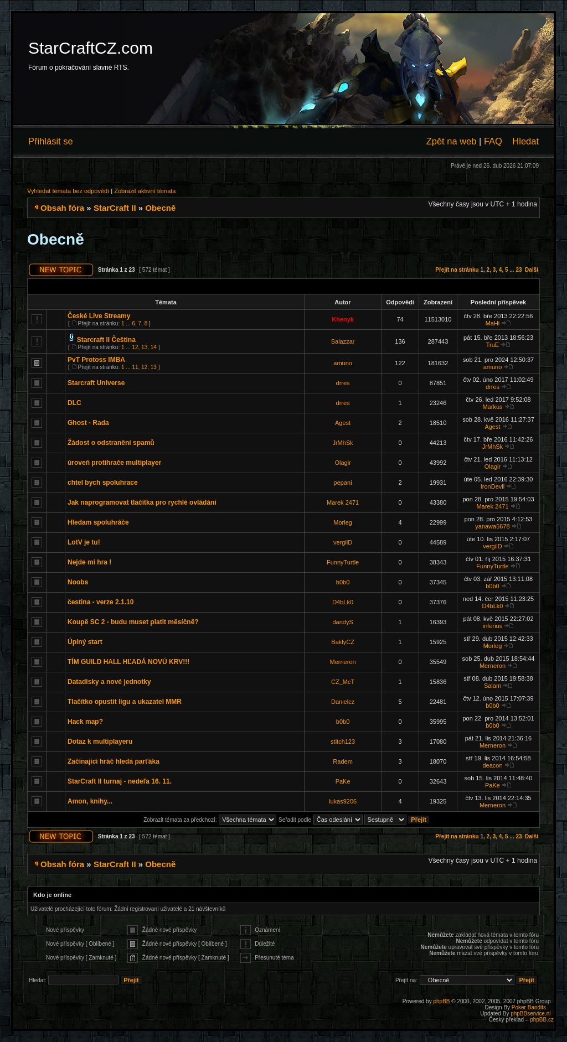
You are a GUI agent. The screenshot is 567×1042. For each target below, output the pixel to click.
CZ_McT (342, 681)
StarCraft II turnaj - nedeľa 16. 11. (120, 781)
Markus (492, 406)
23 (519, 270)
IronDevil (492, 486)
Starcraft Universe (96, 383)
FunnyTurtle (343, 562)
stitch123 (343, 741)
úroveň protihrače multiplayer (114, 462)
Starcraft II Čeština (106, 340)
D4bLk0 (342, 602)
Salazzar (343, 341)
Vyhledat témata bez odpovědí (68, 191)
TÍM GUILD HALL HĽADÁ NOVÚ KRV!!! (128, 662)
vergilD (342, 542)
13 (144, 347)
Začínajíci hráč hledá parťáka (113, 761)
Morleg (342, 522)
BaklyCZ (342, 642)
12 (135, 347)
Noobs (78, 582)
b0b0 (342, 582)
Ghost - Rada (88, 423)
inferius (492, 626)
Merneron (343, 662)
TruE (492, 344)
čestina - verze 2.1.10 (100, 602)
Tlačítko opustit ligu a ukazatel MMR (125, 702)
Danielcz (342, 701)
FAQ (493, 141)
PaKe (343, 781)
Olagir (342, 462)
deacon (492, 765)
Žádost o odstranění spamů (111, 443)
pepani (343, 482)
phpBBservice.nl (530, 1013)
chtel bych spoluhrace (103, 482)
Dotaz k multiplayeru (100, 741)
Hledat (525, 141)
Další (531, 270)
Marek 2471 (343, 502)
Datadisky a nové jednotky (109, 682)
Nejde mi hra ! (89, 562)
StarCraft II (115, 207)
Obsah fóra (62, 207)
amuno (342, 363)
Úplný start (85, 642)
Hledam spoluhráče (98, 522)
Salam (492, 685)
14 (154, 347)
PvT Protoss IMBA (96, 360)
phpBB (441, 1001)
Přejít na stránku (456, 270)
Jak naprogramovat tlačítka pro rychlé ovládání (142, 502)
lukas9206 (343, 801)
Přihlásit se (50, 141)
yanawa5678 (492, 526)
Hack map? (85, 721)
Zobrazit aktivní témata (145, 191)
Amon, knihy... (90, 801)
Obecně (160, 207)
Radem (342, 761)
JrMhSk (342, 442)
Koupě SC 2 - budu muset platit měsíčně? (133, 622)
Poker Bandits (529, 1007)
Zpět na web (451, 141)
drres (343, 383)
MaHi (493, 323)
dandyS (342, 622)
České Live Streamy (99, 316)
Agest (342, 422)
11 (135, 367)
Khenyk (343, 319)
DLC (74, 403)
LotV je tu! (84, 542)
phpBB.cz (542, 1020)
